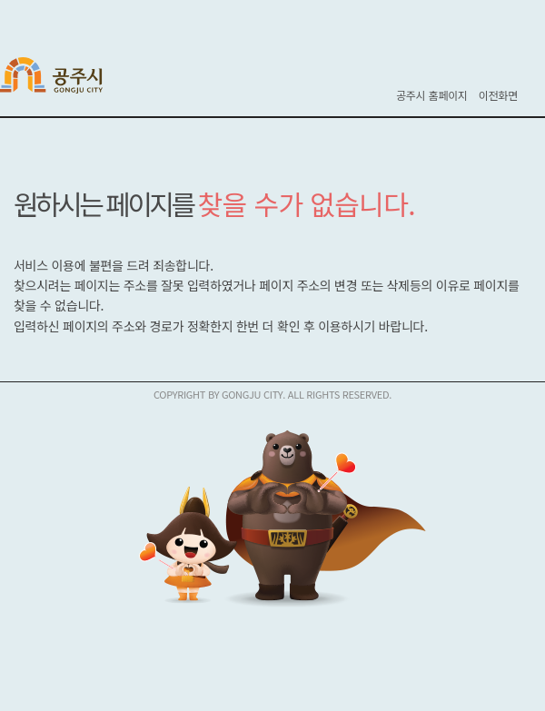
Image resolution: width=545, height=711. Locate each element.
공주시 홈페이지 (432, 95)
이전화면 (498, 95)
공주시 (63, 78)
